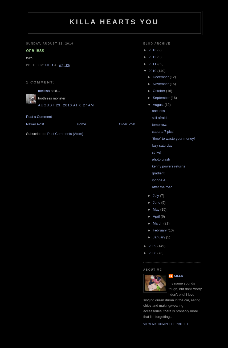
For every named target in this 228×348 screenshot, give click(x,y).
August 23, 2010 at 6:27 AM (66, 105)
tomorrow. (159, 125)
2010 (153, 71)
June (157, 203)
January (159, 237)
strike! (156, 152)
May (156, 209)
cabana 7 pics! (163, 132)
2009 (153, 246)
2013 (153, 50)
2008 (153, 253)
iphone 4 (158, 180)
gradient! (158, 173)
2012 (153, 57)
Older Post (127, 124)
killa (178, 275)
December (161, 77)
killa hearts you (114, 22)
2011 (153, 64)
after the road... (163, 187)
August (159, 105)
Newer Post (35, 124)
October (159, 91)
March (158, 223)
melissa (44, 91)
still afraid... (160, 118)
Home (81, 124)
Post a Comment (39, 117)
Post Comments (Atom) (65, 134)
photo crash (161, 159)
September (162, 98)
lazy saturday (162, 145)
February (160, 230)
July (156, 196)
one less (158, 111)
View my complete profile (166, 324)
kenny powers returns (168, 166)
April (157, 216)
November (161, 84)
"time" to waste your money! (173, 139)
